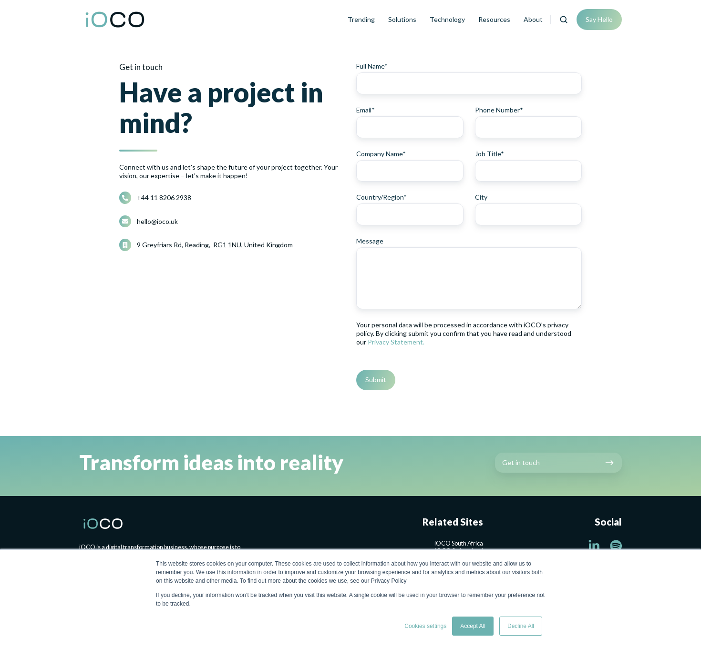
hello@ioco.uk (157, 221)
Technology (447, 19)
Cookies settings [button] (425, 626)
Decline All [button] (520, 626)
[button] (563, 19)
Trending (361, 19)
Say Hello (599, 19)
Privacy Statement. (396, 342)
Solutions (402, 19)
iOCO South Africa (458, 543)
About (533, 19)
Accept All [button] (472, 626)
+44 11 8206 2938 (164, 197)
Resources (494, 19)
